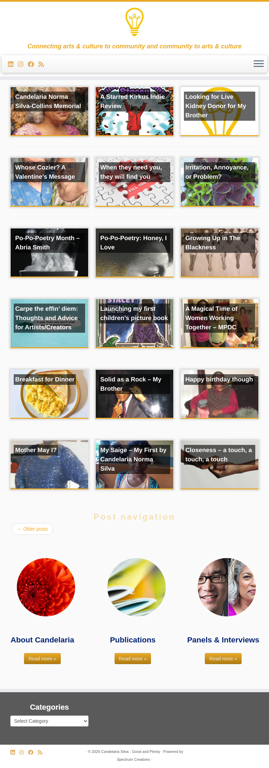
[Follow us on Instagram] (23, 64)
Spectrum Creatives (133, 759)
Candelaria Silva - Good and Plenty (130, 751)
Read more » (42, 658)
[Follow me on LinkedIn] (13, 64)
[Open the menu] (259, 64)
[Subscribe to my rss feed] (43, 64)
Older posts (32, 529)
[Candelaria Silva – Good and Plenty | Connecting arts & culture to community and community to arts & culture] (134, 22)
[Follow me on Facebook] (33, 64)
